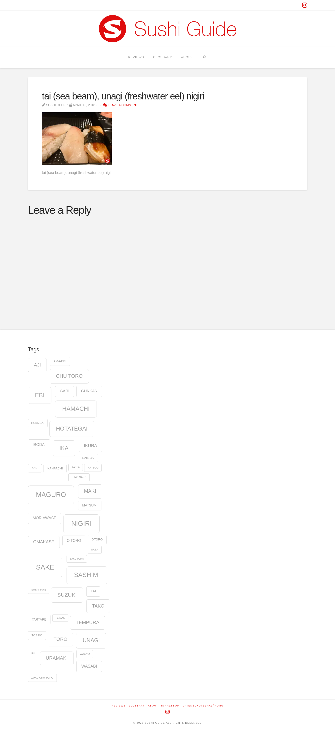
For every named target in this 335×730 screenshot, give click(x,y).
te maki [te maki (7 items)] (60, 617)
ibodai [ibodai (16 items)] (39, 444)
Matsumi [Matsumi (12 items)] (89, 505)
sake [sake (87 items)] (45, 567)
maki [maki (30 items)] (90, 491)
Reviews (118, 705)
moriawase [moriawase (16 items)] (44, 518)
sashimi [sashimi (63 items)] (87, 574)
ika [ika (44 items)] (64, 448)
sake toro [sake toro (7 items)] (77, 558)
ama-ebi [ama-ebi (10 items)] (60, 361)
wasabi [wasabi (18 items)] (89, 666)
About (153, 705)
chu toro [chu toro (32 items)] (69, 376)
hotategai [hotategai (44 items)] (71, 428)
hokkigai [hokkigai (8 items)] (37, 422)
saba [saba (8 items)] (94, 549)
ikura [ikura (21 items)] (90, 445)
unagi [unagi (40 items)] (91, 640)
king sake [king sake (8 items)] (79, 477)
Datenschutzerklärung (203, 705)
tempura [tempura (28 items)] (87, 622)
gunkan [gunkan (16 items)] (89, 391)
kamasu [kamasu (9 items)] (88, 457)
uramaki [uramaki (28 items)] (56, 658)
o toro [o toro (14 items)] (74, 541)
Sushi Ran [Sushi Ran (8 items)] (38, 589)
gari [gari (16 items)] (64, 391)
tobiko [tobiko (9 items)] (36, 635)
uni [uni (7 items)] (33, 653)
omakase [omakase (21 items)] (43, 541)
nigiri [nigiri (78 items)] (81, 523)
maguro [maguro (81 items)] (51, 494)
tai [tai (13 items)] (93, 591)
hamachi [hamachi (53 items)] (76, 408)
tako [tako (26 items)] (98, 605)
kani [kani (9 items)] (34, 468)
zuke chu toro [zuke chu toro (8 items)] (42, 677)
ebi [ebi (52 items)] (39, 395)
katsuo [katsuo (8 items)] (93, 467)
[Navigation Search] (204, 57)
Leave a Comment (120, 105)
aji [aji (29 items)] (37, 364)
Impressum (170, 705)
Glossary (136, 705)
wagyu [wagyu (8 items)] (85, 653)
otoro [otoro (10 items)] (97, 539)
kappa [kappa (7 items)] (76, 467)
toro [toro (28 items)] (60, 639)
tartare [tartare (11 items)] (39, 619)
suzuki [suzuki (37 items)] (67, 595)
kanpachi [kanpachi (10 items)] (55, 468)
